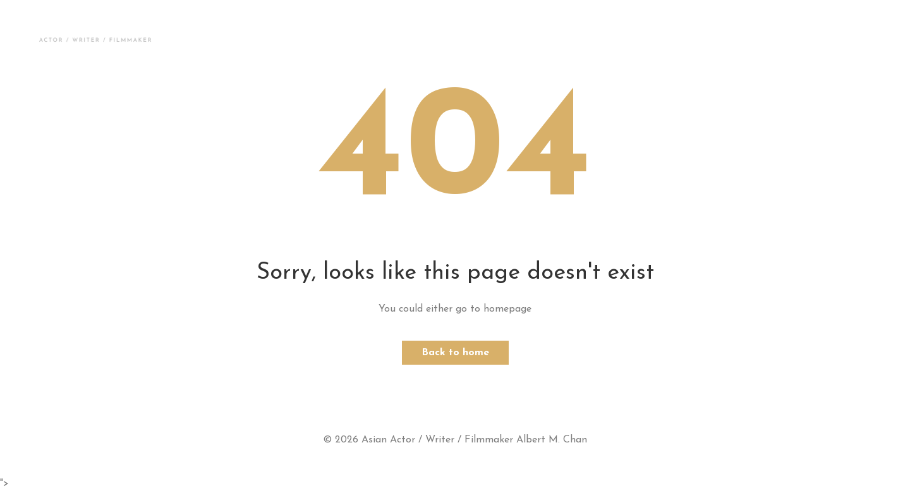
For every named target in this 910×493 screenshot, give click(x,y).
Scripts (541, 33)
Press (475, 33)
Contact (686, 33)
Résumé (612, 33)
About (217, 33)
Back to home (455, 353)
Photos (285, 33)
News (416, 33)
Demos (353, 33)
